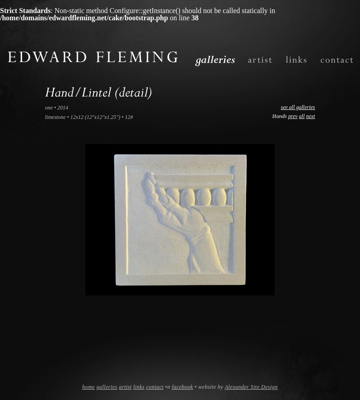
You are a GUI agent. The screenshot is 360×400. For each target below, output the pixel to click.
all (302, 116)
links (138, 387)
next (310, 116)
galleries (106, 387)
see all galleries (298, 107)
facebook (182, 387)
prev (292, 116)
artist (125, 387)
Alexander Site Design (251, 387)
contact (155, 387)
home (88, 387)
